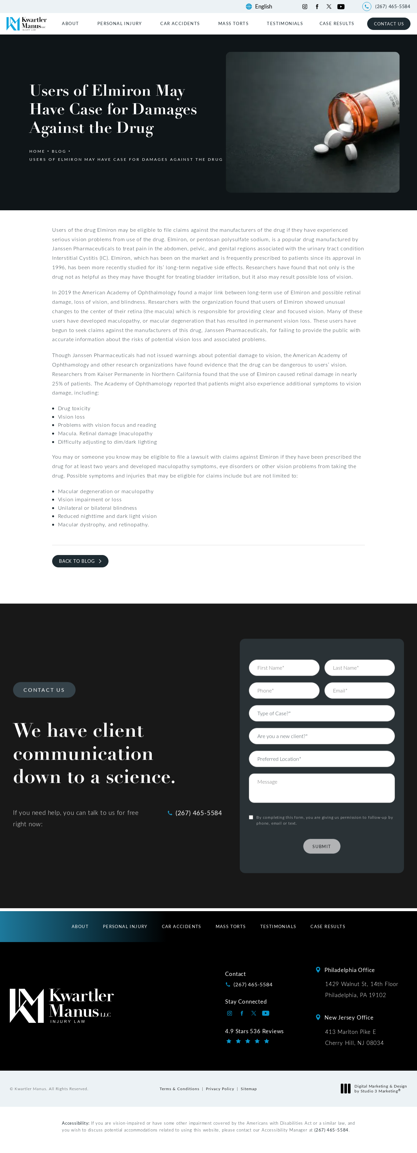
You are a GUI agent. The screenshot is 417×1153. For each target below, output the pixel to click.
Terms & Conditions (179, 1088)
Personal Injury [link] (119, 23)
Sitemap (249, 1088)
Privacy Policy (220, 1088)
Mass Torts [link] (233, 23)
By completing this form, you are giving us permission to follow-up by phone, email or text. (324, 804)
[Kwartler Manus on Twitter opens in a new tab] (328, 6)
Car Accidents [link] (180, 23)
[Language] (266, 6)
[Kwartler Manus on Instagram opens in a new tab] (304, 6)
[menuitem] (71, 23)
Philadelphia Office (349, 970)
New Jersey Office (349, 1017)
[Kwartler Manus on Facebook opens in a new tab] (316, 6)
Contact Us (389, 23)
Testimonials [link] (285, 23)
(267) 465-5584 (331, 1129)
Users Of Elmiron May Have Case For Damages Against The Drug (126, 159)
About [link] (70, 23)
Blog (59, 151)
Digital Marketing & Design (375, 1089)
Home (37, 151)
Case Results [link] (337, 23)
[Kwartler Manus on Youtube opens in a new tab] (341, 6)
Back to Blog (77, 561)
